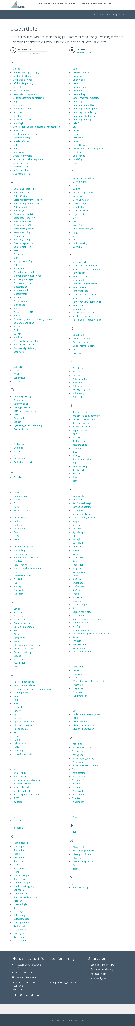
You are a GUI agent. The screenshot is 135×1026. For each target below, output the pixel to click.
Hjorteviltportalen (23, 734)
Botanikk (18, 336)
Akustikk (17, 96)
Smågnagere (79, 592)
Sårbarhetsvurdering (83, 661)
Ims (15, 778)
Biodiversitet (20, 278)
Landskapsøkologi (81, 129)
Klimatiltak (19, 888)
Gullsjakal (18, 669)
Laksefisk (77, 85)
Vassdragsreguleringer (84, 768)
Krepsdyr (18, 921)
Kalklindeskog (20, 852)
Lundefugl (77, 169)
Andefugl (18, 132)
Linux (75, 151)
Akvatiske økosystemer (25, 103)
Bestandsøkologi (22, 242)
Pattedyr (77, 381)
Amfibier (17, 125)
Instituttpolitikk (21, 800)
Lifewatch (77, 147)
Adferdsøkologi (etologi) (26, 82)
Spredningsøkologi (82, 621)
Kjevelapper (19, 877)
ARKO (16, 154)
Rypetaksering (79, 476)
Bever (16, 260)
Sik (73, 545)
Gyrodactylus (20, 672)
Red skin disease (81, 432)
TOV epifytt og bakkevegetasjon (89, 690)
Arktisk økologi (21, 161)
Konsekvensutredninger (25, 906)
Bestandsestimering (24, 227)
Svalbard (77, 650)
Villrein (76, 793)
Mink (75, 227)
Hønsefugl (18, 760)
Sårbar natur (79, 657)
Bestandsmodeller (23, 231)
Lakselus (76, 93)
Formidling (19, 560)
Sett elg (76, 534)
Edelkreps (18, 453)
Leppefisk (77, 143)
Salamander (78, 505)
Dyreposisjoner (21, 438)
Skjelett (76, 563)
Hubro (16, 745)
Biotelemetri (20, 303)
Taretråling (78, 683)
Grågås (17, 665)
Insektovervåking (22, 793)
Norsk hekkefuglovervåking (86, 329)
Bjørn (16, 318)
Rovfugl (76, 465)
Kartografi (18, 870)
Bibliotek (18, 263)
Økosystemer (108, 15)
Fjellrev (17, 531)
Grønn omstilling (22, 661)
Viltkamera (78, 804)
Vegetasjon (78, 771)
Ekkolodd (18, 457)
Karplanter (19, 867)
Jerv (15, 833)
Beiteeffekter (20, 205)
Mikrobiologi (79, 213)
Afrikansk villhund (22, 85)
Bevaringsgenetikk (23, 252)
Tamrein (76, 680)
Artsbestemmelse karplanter (28, 169)
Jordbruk (18, 837)
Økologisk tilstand (82, 864)
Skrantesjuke (79, 581)
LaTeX (75, 132)
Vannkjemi (77, 764)
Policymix (77, 392)
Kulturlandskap (21, 928)
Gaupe (16, 618)
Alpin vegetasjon (22, 118)
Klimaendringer (21, 885)
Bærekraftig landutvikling (26, 350)
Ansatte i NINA (98, 983)
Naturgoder (78, 282)
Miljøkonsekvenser (82, 220)
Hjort (16, 724)
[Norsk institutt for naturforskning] (17, 4)
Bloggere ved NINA (23, 321)
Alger (16, 111)
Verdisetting (78, 782)
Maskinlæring (79, 191)
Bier (15, 267)
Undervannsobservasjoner (86, 724)
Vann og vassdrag (81, 757)
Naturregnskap (80, 300)
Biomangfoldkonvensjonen (27, 285)
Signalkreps (78, 541)
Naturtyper (78, 315)
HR (14, 742)
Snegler (76, 603)
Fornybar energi (21, 563)
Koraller (17, 910)
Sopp (75, 617)
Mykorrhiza (78, 245)
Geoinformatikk (21, 632)
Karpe (16, 863)
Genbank (18, 622)
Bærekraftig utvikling (24, 357)
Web (74, 826)
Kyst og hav (19, 943)
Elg (15, 464)
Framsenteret (20, 581)
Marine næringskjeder (83, 187)
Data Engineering (22, 406)
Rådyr (75, 490)
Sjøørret (76, 556)
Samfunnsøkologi (81, 512)
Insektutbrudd (21, 797)
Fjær (15, 541)
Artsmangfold (20, 172)
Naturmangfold (47, 15)
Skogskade (78, 578)
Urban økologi (79, 731)
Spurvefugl (78, 625)
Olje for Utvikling (81, 348)
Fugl (15, 592)
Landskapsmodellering (84, 122)
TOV (74, 687)
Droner (17, 431)
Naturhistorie (79, 286)
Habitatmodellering (23, 691)
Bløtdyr (17, 325)
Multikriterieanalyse (82, 238)
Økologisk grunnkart (83, 860)
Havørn (17, 720)
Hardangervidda (21, 702)
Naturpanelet (79, 297)
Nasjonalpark (79, 271)
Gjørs (16, 651)
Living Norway (79, 154)
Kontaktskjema (99, 987)
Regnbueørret (79, 439)
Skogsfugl (77, 574)
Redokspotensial (81, 436)
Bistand (17, 307)
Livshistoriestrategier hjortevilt (88, 158)
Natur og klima (66, 15)
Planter (76, 385)
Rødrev (76, 483)
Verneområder (80, 789)
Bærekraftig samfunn (88, 15)
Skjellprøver (78, 567)
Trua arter (77, 701)
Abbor (16, 78)
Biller (16, 274)
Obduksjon (78, 344)
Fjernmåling (19, 538)
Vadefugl (77, 753)
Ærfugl (75, 841)
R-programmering (81, 468)
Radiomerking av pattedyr (86, 425)
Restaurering (79, 450)
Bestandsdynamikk (23, 223)
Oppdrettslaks (80, 351)
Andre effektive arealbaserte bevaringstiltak (36, 136)
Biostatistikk (20, 296)
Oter (74, 359)
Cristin (16, 391)
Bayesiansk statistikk (24, 198)
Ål (73, 893)
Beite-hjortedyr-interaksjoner (28, 209)
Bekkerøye (18, 220)
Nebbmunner (79, 318)
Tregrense (77, 698)
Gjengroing (19, 647)
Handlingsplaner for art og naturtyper (33, 698)
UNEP (75, 727)
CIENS (16, 380)
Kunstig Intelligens (23, 932)
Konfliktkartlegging (23, 895)
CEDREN (17, 376)
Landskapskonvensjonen (85, 118)
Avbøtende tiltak (22, 183)
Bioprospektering (22, 292)
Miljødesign (78, 216)
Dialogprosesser (22, 417)
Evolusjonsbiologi (22, 471)
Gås (15, 676)
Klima (16, 881)
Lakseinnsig (78, 89)
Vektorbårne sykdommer (85, 775)
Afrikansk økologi (22, 89)
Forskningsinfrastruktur (26, 567)
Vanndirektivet (80, 760)
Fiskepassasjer (21, 520)
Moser (75, 231)
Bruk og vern (20, 339)
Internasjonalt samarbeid (26, 804)
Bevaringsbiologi (22, 249)
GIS (15, 640)
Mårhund (77, 256)
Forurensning (20, 574)
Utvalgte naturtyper (83, 738)
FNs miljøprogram (23, 556)
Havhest (17, 716)
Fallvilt (16, 501)
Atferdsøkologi (21, 179)
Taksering (77, 676)
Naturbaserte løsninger (84, 275)
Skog (75, 570)
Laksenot (77, 100)
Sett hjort (77, 538)
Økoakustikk (79, 856)
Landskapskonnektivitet (85, 114)
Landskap (77, 111)
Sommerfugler (80, 614)
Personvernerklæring (102, 978)
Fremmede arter (22, 585)
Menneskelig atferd (82, 202)
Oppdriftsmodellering (84, 355)
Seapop (76, 531)
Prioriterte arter (81, 399)
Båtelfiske (18, 361)
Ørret (75, 878)
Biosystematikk (21, 300)
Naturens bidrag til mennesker (88, 278)
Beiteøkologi (20, 216)
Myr (74, 249)
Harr (15, 709)
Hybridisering (20, 752)
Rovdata (76, 458)
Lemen (75, 140)
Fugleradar (19, 599)
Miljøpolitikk (79, 223)
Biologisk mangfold (23, 281)
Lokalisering (78, 165)
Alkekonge (18, 114)
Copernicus (19, 387)
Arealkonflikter (21, 151)
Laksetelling (78, 103)
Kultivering (19, 924)
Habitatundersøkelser (24, 695)
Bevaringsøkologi (22, 256)
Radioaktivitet (79, 421)
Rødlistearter (79, 479)
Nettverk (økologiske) (83, 322)
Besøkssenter (20, 245)
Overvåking (78, 362)
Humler (17, 749)
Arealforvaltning (21, 147)
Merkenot (77, 205)
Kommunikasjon (21, 892)
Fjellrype (17, 534)
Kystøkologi (19, 950)
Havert (17, 713)
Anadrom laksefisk (23, 129)
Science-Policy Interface (84, 527)
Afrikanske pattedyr (23, 93)
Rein (74, 443)
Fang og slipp (20, 505)
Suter (75, 646)
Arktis (16, 158)
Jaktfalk (17, 830)
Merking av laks (80, 209)
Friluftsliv (18, 588)
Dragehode (19, 427)
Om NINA (123, 15)
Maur (75, 195)
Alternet (17, 122)
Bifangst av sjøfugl (23, 271)
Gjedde (17, 643)
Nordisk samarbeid (82, 325)
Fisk (15, 512)
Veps (75, 778)
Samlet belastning (81, 516)
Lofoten (76, 161)
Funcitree (18, 603)
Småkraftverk (79, 596)
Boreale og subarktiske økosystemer (32, 328)
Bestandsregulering (23, 238)
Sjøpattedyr (78, 552)
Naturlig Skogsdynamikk (85, 293)
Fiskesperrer (20, 523)
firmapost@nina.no (26, 986)
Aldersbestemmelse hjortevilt (29, 107)
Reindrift (77, 447)
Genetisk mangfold (23, 629)
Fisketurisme (20, 527)
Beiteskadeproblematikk (26, 213)
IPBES (16, 807)
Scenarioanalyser (81, 523)
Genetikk (18, 625)
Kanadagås (19, 856)
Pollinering (78, 395)
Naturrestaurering (82, 307)
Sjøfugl (76, 549)
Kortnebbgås (20, 914)
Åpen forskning (80, 897)
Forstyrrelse (19, 570)
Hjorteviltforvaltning (24, 731)
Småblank (77, 588)
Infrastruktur (20, 782)
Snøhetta (77, 607)
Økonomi (77, 867)
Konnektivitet (20, 903)
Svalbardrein (79, 654)
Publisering (78, 403)
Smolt (75, 585)
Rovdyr (76, 461)
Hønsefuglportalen (23, 763)
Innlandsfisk (19, 786)
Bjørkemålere (20, 310)
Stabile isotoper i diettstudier (88, 628)
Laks (74, 78)
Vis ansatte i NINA (84, 62)
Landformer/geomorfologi (86, 107)
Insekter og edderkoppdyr (27, 789)
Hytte (16, 756)
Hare (15, 706)
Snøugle (76, 610)
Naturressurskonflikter (84, 304)
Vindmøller (78, 811)
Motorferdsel (79, 234)
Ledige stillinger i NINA (103, 974)
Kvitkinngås (19, 939)
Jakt (15, 826)
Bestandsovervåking (24, 234)
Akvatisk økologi (22, 100)
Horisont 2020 (20, 738)
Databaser (18, 409)
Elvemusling (19, 468)
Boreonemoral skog (23, 332)
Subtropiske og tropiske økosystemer (92, 643)
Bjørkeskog (19, 314)
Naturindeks (78, 289)
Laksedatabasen (80, 82)
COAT (16, 383)
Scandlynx (77, 520)
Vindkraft (77, 807)
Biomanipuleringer (23, 289)
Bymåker (18, 347)
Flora (16, 549)
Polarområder (79, 388)
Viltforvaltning (80, 800)
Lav (74, 136)
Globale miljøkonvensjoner (27, 654)
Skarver (76, 560)
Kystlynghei (19, 946)
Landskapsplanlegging (84, 125)
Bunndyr (17, 343)
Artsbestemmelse (22, 165)
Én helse (17, 486)
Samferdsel (78, 509)
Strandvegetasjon (81, 639)
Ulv (74, 720)
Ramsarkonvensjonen (83, 429)
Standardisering (80, 632)
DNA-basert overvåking (25, 420)
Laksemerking (79, 96)
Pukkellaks (77, 406)
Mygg (75, 242)
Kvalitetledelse (21, 935)
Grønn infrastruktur (24, 658)
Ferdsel (17, 509)
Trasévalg (77, 694)
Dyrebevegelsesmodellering (28, 435)
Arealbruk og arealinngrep (27, 143)
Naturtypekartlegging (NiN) (86, 311)
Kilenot (17, 874)
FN (14, 552)
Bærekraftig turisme (24, 354)
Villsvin (76, 797)
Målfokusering (79, 252)
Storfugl (76, 635)
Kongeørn (18, 899)
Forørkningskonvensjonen (27, 578)
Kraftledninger (21, 917)
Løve (74, 172)
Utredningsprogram (83, 734)
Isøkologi (18, 811)
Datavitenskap (21, 413)
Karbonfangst (20, 859)
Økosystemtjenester (83, 871)
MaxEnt (76, 198)
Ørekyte (76, 874)
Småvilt (76, 599)
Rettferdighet (79, 454)
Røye (74, 486)
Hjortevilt (18, 727)
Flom (16, 545)
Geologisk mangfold (24, 636)
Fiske (16, 516)
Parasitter (77, 377)
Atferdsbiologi (21, 176)
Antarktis (18, 140)
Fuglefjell (18, 596)
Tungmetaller (79, 705)
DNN (15, 424)
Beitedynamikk (21, 202)
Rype (75, 472)
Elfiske (16, 461)
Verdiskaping (79, 786)
